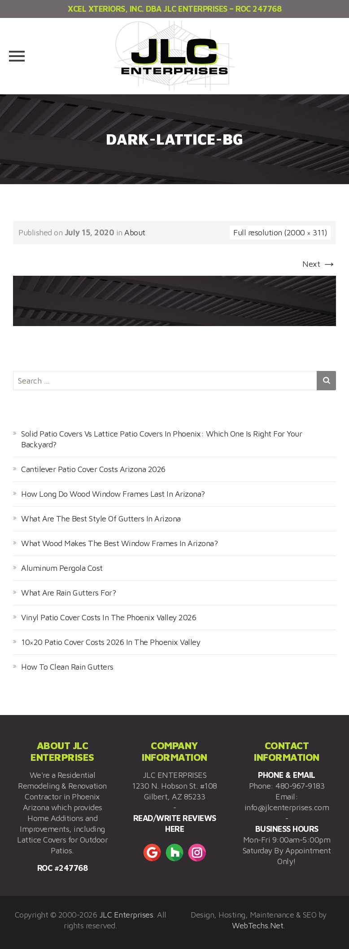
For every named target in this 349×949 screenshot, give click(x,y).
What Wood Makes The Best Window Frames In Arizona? (119, 543)
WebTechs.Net (257, 925)
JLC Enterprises (126, 914)
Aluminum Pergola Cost (62, 568)
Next (319, 264)
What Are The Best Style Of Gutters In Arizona (101, 518)
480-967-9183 (299, 785)
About (134, 232)
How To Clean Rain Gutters (67, 666)
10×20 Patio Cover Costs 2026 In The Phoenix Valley (110, 642)
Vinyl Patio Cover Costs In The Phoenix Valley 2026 (108, 617)
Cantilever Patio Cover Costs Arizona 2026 (93, 469)
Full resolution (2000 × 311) (280, 232)
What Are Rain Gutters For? (68, 592)
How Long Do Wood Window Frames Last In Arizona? (113, 494)
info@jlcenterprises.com (286, 807)
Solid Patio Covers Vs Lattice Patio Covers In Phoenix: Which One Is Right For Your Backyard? (161, 439)
